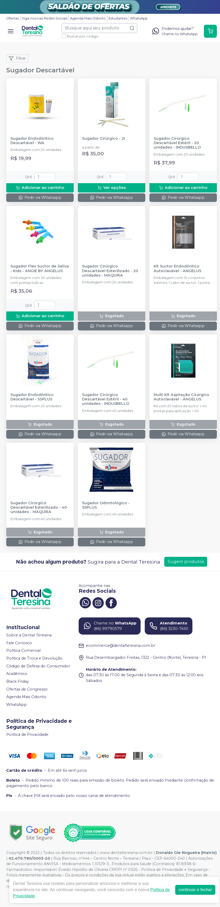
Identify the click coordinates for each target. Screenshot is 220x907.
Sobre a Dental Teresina (29, 635)
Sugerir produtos (186, 561)
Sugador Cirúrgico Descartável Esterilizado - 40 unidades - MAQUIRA (38, 507)
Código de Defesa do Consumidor (38, 666)
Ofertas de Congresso (27, 689)
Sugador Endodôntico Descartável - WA (32, 140)
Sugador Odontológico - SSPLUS (106, 505)
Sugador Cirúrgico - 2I (103, 138)
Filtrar (17, 58)
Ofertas (12, 18)
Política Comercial (23, 650)
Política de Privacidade (27, 734)
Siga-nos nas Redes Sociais (44, 18)
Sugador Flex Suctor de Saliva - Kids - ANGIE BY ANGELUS (39, 268)
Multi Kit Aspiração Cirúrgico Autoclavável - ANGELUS (181, 397)
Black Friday (17, 681)
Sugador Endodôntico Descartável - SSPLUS (32, 397)
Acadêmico (16, 674)
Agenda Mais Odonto (88, 18)
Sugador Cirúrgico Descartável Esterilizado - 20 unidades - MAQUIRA (110, 271)
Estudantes (118, 18)
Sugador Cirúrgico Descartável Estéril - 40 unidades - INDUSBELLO (105, 399)
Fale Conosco (19, 643)
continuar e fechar (195, 889)
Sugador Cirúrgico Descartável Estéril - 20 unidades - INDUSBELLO (177, 143)
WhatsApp (139, 18)
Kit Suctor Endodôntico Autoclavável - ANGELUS (177, 268)
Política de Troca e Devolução (34, 658)
